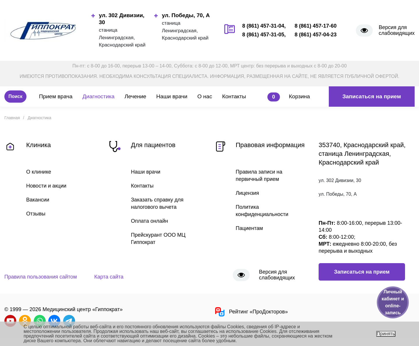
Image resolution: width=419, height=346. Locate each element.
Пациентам (249, 228)
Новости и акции (46, 186)
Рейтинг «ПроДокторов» (251, 312)
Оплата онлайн (149, 221)
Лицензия (247, 193)
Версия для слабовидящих (397, 30)
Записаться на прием (371, 96)
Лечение (135, 96)
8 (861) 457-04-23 (316, 35)
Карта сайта (108, 277)
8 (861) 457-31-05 (263, 35)
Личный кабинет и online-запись (392, 302)
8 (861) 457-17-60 (316, 26)
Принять (386, 333)
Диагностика (98, 96)
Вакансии (37, 200)
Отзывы (35, 214)
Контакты (234, 96)
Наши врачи (171, 96)
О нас (204, 96)
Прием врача (55, 96)
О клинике (38, 172)
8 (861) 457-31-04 (263, 26)
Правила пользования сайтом (40, 277)
